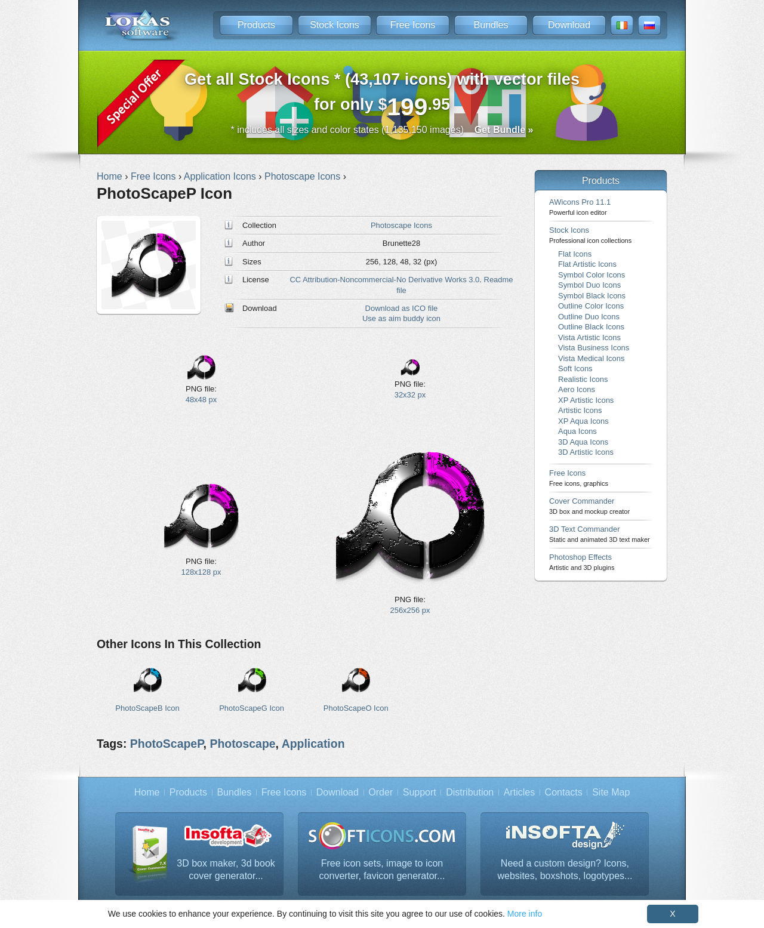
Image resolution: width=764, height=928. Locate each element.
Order (380, 792)
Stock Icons (334, 25)
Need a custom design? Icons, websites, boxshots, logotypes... (565, 869)
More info (524, 913)
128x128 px (201, 572)
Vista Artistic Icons (589, 337)
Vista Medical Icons (591, 358)
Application (313, 743)
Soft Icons (575, 368)
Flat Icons (575, 253)
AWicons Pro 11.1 (580, 207)
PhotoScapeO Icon (356, 708)
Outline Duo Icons (589, 316)
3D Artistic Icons (586, 452)
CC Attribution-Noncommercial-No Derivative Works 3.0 (384, 279)
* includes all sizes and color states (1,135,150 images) (382, 130)
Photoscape (242, 743)
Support (419, 792)
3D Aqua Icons (583, 441)
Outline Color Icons (591, 305)
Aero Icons (576, 389)
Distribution (470, 792)
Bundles (491, 25)
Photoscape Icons (401, 225)
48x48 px (201, 399)
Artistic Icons (580, 410)
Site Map (611, 792)
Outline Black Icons (591, 326)
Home (147, 792)
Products (256, 25)
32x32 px (410, 394)
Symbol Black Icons (592, 295)
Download (569, 25)
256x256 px (410, 610)
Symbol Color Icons (591, 274)
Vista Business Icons (593, 347)
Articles (519, 792)
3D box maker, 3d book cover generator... (226, 869)
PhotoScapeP (167, 743)
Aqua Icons (577, 431)
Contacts (564, 792)
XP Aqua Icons (583, 421)
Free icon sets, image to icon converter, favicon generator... (382, 869)
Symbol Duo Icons (589, 284)
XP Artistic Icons (586, 400)
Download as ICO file (401, 308)
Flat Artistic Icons (587, 264)
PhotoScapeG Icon (251, 708)
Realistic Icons (583, 379)
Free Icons (413, 25)
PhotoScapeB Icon (147, 708)
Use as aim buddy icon (401, 318)
